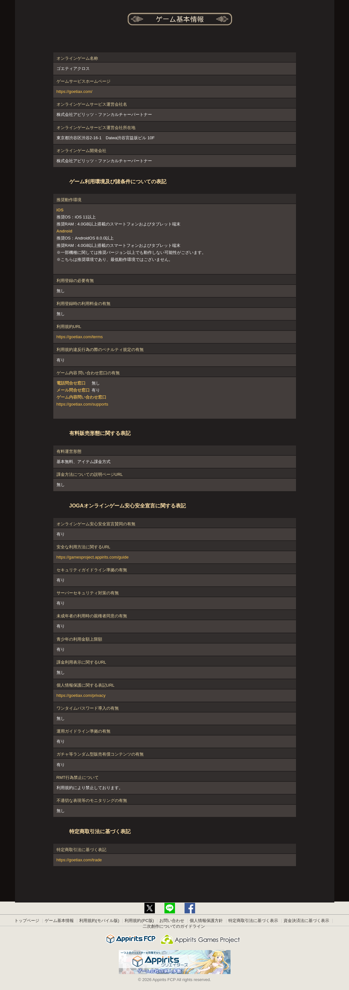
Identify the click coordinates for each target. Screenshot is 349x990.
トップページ (26, 920)
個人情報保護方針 (206, 920)
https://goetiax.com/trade (79, 859)
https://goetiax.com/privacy (81, 695)
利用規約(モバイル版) (99, 920)
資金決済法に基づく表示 (306, 920)
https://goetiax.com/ (75, 91)
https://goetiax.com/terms (80, 336)
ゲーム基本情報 (59, 920)
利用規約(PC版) (139, 920)
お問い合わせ (171, 920)
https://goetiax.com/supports (83, 404)
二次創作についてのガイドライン (174, 926)
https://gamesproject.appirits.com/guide (93, 557)
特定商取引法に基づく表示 (253, 920)
